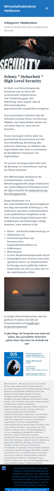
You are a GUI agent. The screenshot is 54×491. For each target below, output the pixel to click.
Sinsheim (7, 460)
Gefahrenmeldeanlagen (13, 414)
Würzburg (24, 478)
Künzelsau (21, 427)
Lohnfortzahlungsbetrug (35, 430)
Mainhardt (38, 432)
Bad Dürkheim (18, 391)
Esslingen (23, 409)
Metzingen (26, 435)
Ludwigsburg (16, 432)
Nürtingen (18, 440)
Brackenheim (36, 399)
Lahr (27, 427)
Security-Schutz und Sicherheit (34, 383)
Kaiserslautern (10, 422)
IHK (10, 190)
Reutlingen (27, 450)
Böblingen (26, 399)
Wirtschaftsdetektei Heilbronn (20, 8)
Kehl (25, 424)
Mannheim (8, 435)
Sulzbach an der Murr (33, 463)
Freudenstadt (17, 412)
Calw (13, 401)
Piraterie (16, 445)
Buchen (7, 401)
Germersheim (41, 414)
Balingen (28, 394)
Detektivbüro (30, 404)
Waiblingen (8, 470)
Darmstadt (29, 401)
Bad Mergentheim (32, 391)
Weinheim (29, 473)
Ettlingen (31, 409)
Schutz (18, 453)
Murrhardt (20, 437)
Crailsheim (20, 401)
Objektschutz (44, 440)
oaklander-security (30, 440)
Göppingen (8, 417)
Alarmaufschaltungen (12, 389)
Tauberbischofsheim (12, 465)
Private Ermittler (34, 447)
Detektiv (20, 404)
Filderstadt (40, 409)
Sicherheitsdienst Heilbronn (15, 458)
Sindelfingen (32, 458)
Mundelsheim (9, 437)
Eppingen (27, 406)
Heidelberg (41, 417)
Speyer (6, 463)
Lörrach (7, 432)
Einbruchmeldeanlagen (13, 406)
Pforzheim (8, 445)
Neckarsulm (30, 437)
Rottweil (45, 450)
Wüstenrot (33, 478)
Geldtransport (29, 414)
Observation (9, 442)
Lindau (22, 430)
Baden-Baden (18, 394)
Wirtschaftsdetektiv (12, 478)
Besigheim (8, 396)
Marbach (17, 435)
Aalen (13, 386)
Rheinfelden (36, 450)
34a (8, 386)
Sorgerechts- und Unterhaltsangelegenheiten (30, 460)
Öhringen (27, 442)
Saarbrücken (9, 453)
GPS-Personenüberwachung (25, 417)
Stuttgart (21, 463)
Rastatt (19, 450)
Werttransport (39, 473)
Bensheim (37, 394)
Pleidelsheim (35, 445)
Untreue (41, 465)
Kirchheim (32, 424)
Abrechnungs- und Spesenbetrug (29, 386)
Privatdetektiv (21, 447)
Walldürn (25, 470)
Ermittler (15, 409)
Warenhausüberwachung (14, 473)
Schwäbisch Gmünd (29, 453)
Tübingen (25, 465)
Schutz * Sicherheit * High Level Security (23, 78)
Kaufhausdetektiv (32, 422)
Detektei (38, 401)
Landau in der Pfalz (37, 427)
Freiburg (7, 412)
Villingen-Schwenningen (31, 468)
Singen (40, 458)
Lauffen (7, 430)
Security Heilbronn (15, 455)
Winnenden (16, 476)
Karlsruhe (20, 422)
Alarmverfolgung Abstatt (32, 389)
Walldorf (17, 470)
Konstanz (12, 427)
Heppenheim (18, 419)
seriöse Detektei (30, 455)
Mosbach (34, 435)
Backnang (8, 391)
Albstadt (46, 389)
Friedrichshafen (29, 412)
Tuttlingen (33, 465)
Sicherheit (42, 455)
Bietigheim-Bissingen (12, 399)
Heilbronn (8, 419)
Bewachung (18, 396)
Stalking (13, 463)
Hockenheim (39, 419)
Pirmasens (25, 445)
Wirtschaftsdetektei (30, 476)
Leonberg (15, 430)
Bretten (45, 399)
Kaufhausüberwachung (13, 424)
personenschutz (38, 442)
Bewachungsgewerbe (32, 396)
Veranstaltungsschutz (12, 468)
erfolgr (34, 406)
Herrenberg (29, 419)
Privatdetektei (9, 447)
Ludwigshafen (27, 432)
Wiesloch (7, 476)
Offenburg (19, 442)
